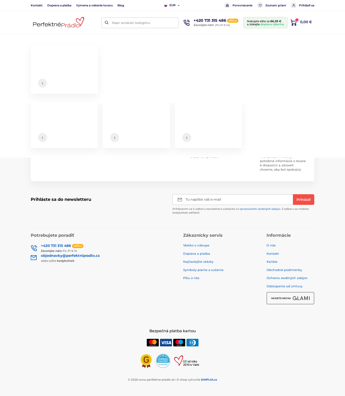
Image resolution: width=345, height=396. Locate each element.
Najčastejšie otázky (198, 261)
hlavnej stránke (183, 94)
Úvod (34, 55)
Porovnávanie (238, 5)
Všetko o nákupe (196, 245)
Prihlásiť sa (302, 5)
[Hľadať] (106, 22)
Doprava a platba (59, 5)
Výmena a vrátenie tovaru (94, 5)
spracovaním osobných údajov (260, 209)
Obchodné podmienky (284, 270)
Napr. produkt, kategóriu (131, 23)
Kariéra (272, 261)
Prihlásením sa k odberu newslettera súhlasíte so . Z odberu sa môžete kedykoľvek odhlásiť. (240, 210)
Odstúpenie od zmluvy (284, 286)
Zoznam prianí (271, 5)
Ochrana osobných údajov (287, 278)
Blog (120, 5)
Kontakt (37, 5)
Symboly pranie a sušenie (203, 270)
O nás (271, 245)
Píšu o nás (191, 278)
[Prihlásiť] (303, 199)
